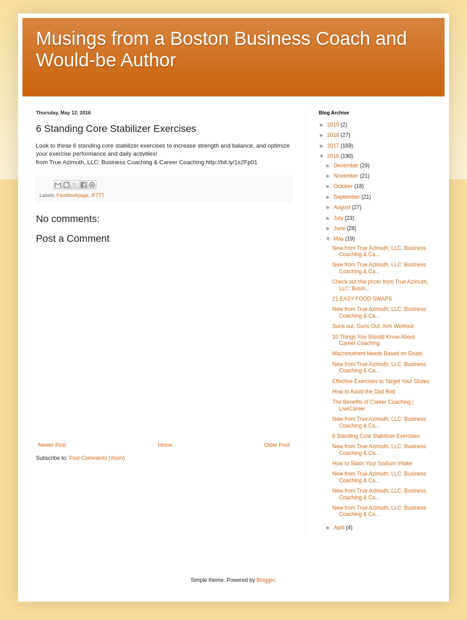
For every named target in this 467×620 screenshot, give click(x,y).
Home (165, 445)
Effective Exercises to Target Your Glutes (380, 381)
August (343, 207)
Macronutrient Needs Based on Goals (377, 353)
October (344, 186)
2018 (334, 135)
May (339, 239)
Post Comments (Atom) (97, 458)
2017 (334, 146)
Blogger (265, 580)
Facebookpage (72, 195)
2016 (334, 156)
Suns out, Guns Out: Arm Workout (373, 326)
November (347, 176)
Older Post (277, 445)
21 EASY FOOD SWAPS (362, 299)
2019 (334, 125)
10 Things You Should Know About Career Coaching (373, 340)
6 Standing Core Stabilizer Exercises (376, 436)
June (340, 228)
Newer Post (52, 445)
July (339, 218)
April (340, 527)
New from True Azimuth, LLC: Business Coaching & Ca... (379, 251)
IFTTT (97, 195)
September (347, 197)
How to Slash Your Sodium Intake (372, 463)
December (347, 165)
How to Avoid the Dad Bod (363, 392)
